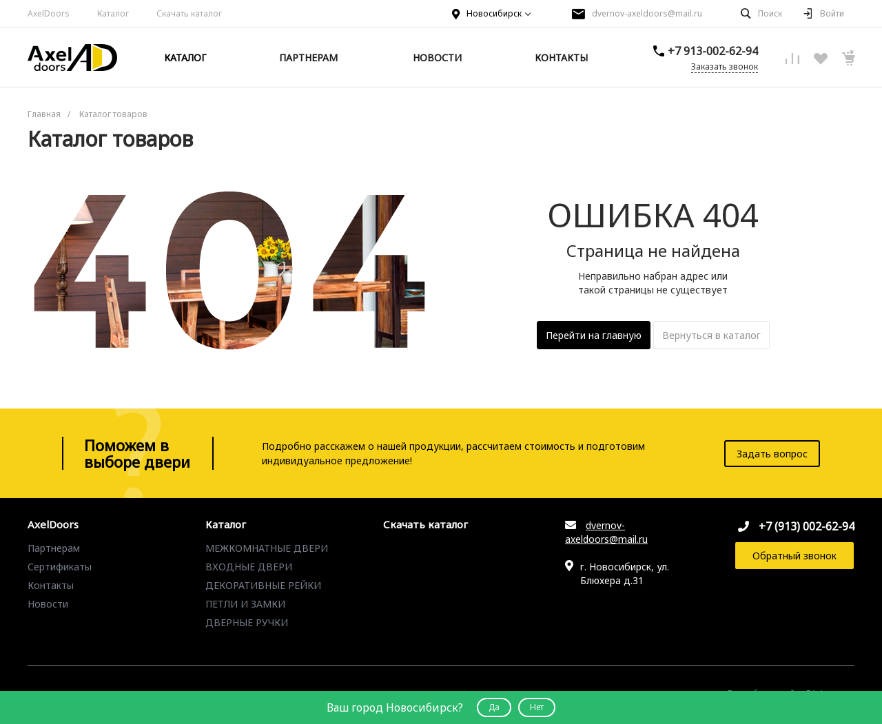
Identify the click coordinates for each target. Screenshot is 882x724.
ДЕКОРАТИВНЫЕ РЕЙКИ (263, 585)
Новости (48, 603)
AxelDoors (49, 13)
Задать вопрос (772, 453)
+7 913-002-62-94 (713, 51)
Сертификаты (60, 566)
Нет (537, 707)
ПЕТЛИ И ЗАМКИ (245, 603)
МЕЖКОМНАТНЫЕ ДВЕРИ (266, 548)
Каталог (225, 525)
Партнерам (54, 548)
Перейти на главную (594, 335)
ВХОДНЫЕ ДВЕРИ (248, 566)
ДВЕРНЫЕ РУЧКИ (246, 622)
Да (494, 707)
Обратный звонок (794, 555)
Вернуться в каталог (711, 335)
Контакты (51, 585)
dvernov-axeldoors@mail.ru (647, 13)
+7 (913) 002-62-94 (806, 526)
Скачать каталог (189, 13)
